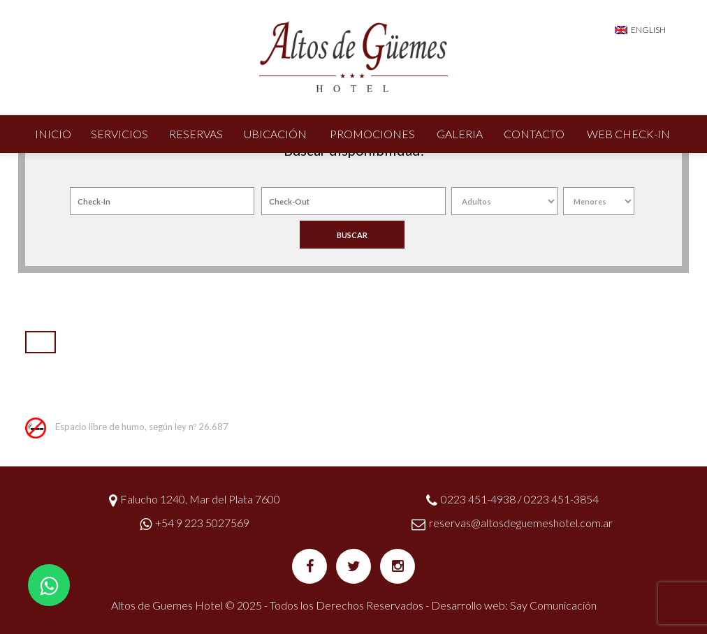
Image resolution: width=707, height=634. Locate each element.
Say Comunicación (553, 605)
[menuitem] (640, 29)
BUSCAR (352, 234)
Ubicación (275, 133)
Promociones (372, 133)
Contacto (534, 133)
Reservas (196, 133)
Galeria (460, 133)
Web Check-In (628, 133)
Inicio (53, 133)
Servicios (119, 133)
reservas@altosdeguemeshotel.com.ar (521, 522)
